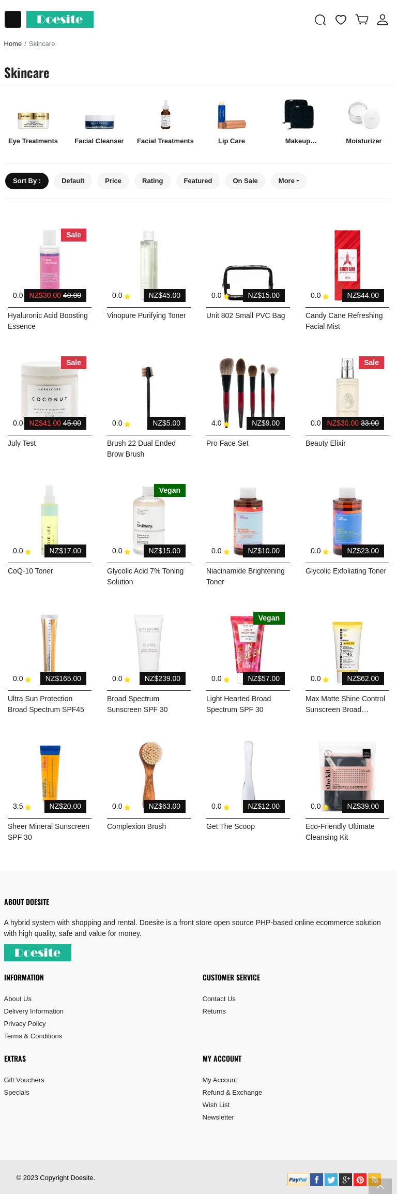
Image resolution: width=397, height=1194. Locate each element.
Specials (16, 1092)
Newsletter (218, 1117)
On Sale (245, 181)
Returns (214, 1011)
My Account (220, 1080)
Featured (198, 181)
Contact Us (219, 999)
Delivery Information (34, 1011)
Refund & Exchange (233, 1092)
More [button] (287, 181)
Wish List (216, 1105)
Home (13, 44)
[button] (320, 19)
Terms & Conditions (33, 1036)
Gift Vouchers (24, 1080)
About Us (18, 999)
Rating (152, 181)
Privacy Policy (25, 1023)
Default (73, 181)
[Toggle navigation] (13, 19)
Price (113, 181)
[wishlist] (341, 19)
